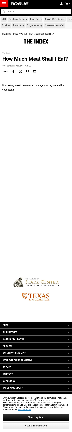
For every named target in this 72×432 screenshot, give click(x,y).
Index (15, 34)
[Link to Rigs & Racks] (35, 19)
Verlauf (23, 34)
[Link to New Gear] (4, 19)
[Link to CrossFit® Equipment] (55, 19)
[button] (4, 11)
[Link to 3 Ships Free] (54, 25)
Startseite (6, 34)
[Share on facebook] (13, 71)
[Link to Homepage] (20, 3)
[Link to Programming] (34, 25)
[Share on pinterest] (27, 71)
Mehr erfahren (24, 409)
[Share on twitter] (20, 71)
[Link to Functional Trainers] (18, 19)
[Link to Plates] (6, 25)
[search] (36, 11)
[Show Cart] (67, 3)
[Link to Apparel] (18, 25)
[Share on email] (34, 71)
